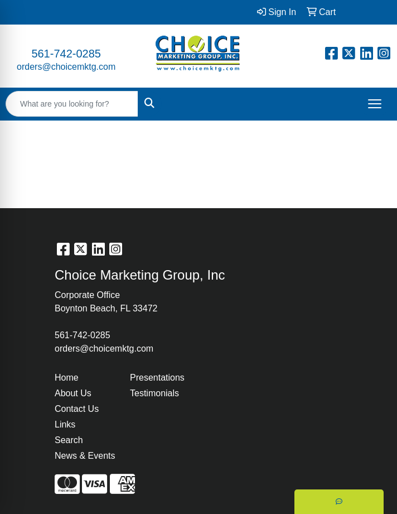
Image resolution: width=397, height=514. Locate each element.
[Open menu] (375, 104)
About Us (73, 393)
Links (65, 424)
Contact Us (77, 409)
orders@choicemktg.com (66, 66)
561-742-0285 (66, 53)
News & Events (85, 455)
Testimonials (154, 393)
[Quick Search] (72, 104)
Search (69, 440)
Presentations (157, 377)
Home (67, 377)
